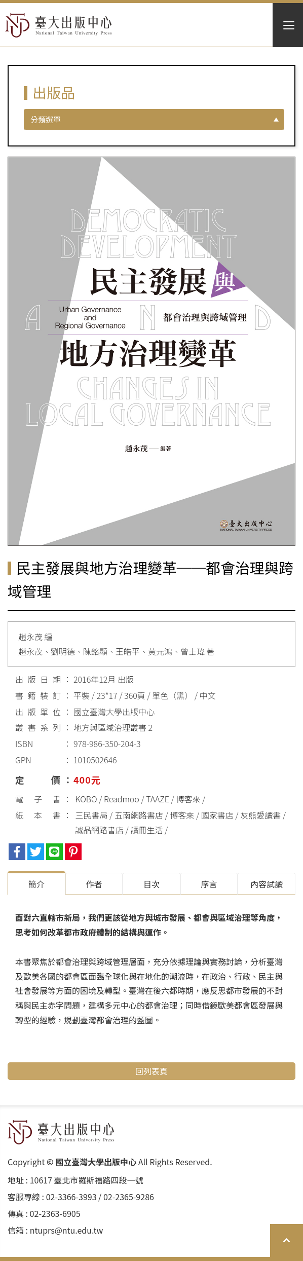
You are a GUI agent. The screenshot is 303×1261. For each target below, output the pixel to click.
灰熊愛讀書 (260, 815)
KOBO (86, 799)
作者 (94, 884)
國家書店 (217, 815)
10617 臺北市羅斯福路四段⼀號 (86, 1180)
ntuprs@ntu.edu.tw (66, 1230)
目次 (151, 884)
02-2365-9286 (128, 1197)
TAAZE (157, 799)
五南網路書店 (139, 815)
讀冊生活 (146, 830)
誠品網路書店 (99, 830)
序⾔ (209, 884)
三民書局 (91, 815)
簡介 (36, 884)
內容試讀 (266, 884)
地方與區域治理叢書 (109, 727)
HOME (58, 25)
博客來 (188, 799)
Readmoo (121, 799)
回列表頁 (151, 1071)
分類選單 (45, 119)
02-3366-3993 (71, 1197)
